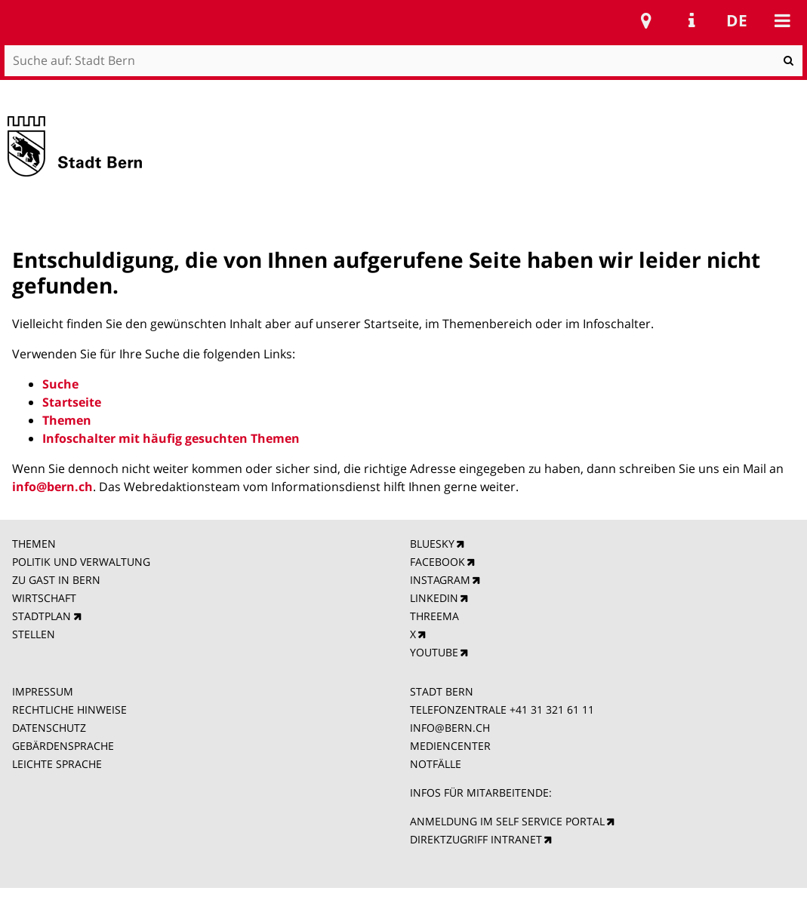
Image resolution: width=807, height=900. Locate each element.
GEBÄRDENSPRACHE (63, 746)
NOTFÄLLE (435, 764)
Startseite (71, 402)
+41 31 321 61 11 (552, 709)
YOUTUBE (434, 652)
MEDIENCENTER (450, 746)
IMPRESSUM (42, 691)
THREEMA (434, 616)
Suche (60, 384)
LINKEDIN (434, 598)
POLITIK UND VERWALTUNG (81, 561)
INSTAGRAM (440, 580)
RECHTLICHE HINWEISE (69, 709)
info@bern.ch (52, 486)
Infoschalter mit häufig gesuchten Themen (171, 438)
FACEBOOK (437, 561)
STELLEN (33, 634)
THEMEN (34, 543)
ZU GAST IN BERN (56, 580)
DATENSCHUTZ (49, 727)
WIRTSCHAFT (44, 598)
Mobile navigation (782, 20)
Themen (66, 420)
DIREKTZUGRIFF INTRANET (476, 839)
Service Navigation (691, 20)
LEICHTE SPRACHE (57, 764)
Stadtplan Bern (646, 20)
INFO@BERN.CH (450, 727)
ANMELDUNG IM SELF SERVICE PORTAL (507, 821)
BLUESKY (432, 543)
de (736, 20)
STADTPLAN (41, 616)
